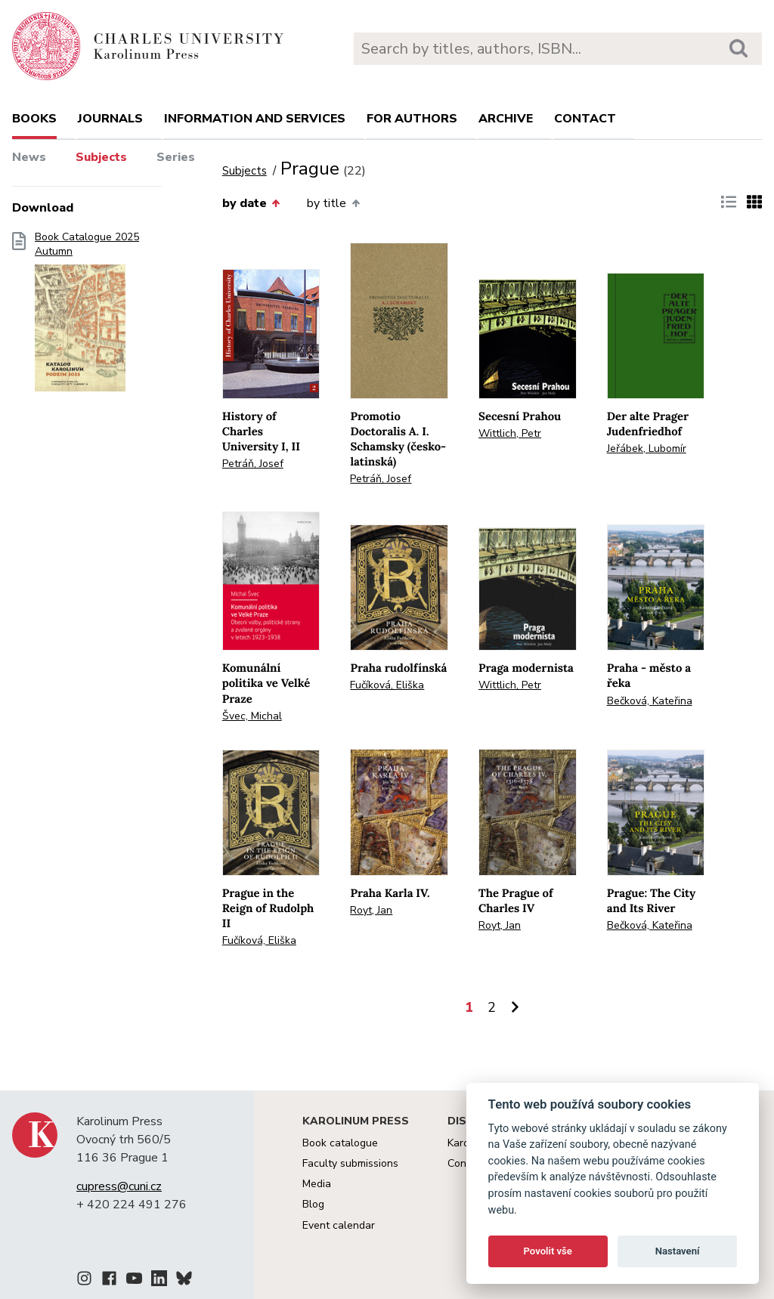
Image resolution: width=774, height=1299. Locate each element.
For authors (412, 118)
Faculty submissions (350, 1163)
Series (175, 157)
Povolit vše (548, 1251)
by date (251, 203)
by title (333, 203)
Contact (585, 118)
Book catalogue (340, 1143)
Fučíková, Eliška (387, 685)
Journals (110, 118)
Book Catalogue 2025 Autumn (87, 316)
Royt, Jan (371, 910)
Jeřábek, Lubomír (646, 448)
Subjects (101, 157)
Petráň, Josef (252, 463)
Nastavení (677, 1251)
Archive (505, 118)
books (34, 118)
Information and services (254, 118)
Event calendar (338, 1225)
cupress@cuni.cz (119, 1186)
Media (316, 1184)
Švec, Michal (252, 716)
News (29, 157)
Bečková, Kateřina (649, 701)
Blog (313, 1204)
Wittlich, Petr (509, 433)
